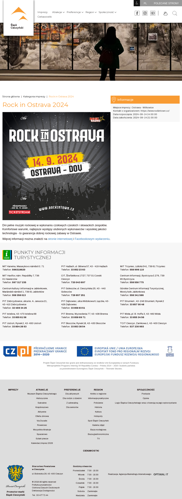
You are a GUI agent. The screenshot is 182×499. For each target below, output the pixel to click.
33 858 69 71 (78, 317)
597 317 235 (19, 282)
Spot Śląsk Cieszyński (98, 421)
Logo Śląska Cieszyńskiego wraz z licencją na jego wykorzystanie (146, 403)
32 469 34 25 (19, 308)
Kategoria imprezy (34, 96)
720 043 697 (78, 282)
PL (145, 3)
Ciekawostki (44, 16)
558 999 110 (137, 269)
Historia (98, 407)
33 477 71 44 (42, 495)
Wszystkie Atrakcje (42, 430)
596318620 (18, 269)
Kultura (98, 412)
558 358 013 (19, 295)
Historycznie (42, 398)
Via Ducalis (42, 421)
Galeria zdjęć (98, 425)
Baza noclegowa (98, 430)
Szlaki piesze (42, 439)
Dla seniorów (72, 407)
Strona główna (11, 96)
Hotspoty (98, 416)
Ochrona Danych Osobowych (46, 488)
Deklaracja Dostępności (43, 491)
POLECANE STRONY (166, 3)
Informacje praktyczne (98, 398)
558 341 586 (137, 295)
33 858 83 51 (78, 308)
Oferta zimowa (42, 416)
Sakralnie (42, 403)
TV (98, 439)
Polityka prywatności (41, 485)
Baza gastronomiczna (98, 434)
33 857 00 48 (137, 304)
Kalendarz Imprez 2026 (42, 443)
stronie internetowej (60, 238)
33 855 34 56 (137, 317)
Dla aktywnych (72, 394)
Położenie (98, 403)
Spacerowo (42, 434)
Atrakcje (57, 12)
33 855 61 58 (19, 317)
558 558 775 (137, 282)
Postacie (146, 394)
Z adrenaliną (72, 403)
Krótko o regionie (98, 394)
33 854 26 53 (19, 326)
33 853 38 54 (78, 326)
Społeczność (106, 12)
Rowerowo (42, 425)
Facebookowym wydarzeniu (92, 238)
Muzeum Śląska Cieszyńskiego (42, 394)
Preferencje (74, 12)
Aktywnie (42, 412)
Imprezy (42, 12)
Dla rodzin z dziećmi (72, 398)
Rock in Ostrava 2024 (61, 96)
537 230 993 (137, 326)
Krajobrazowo (41, 407)
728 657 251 (78, 295)
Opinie (146, 398)
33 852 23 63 (78, 269)
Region (90, 12)
